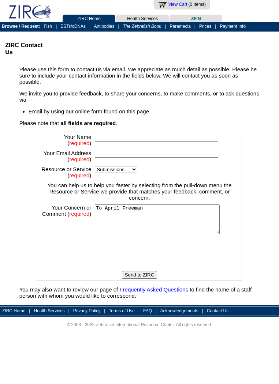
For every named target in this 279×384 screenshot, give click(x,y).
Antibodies (104, 26)
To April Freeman (156, 234)
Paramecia (180, 26)
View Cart (177, 4)
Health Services (142, 18)
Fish (48, 26)
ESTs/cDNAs (73, 26)
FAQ (147, 328)
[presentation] (141, 271)
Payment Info (233, 26)
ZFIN (196, 18)
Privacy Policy (87, 328)
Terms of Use (122, 328)
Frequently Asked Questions (153, 307)
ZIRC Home (89, 18)
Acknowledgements (179, 328)
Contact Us (217, 328)
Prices (205, 26)
